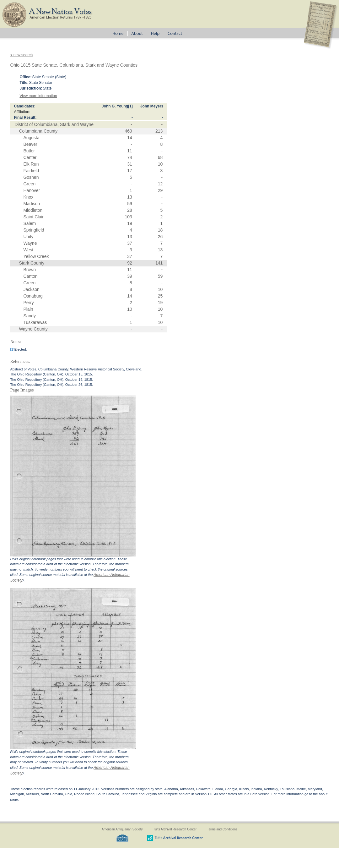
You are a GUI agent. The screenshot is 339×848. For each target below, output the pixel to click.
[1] (130, 106)
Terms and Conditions (222, 829)
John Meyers (151, 106)
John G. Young (115, 106)
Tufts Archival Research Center (174, 829)
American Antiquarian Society (122, 829)
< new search (21, 55)
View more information (38, 96)
